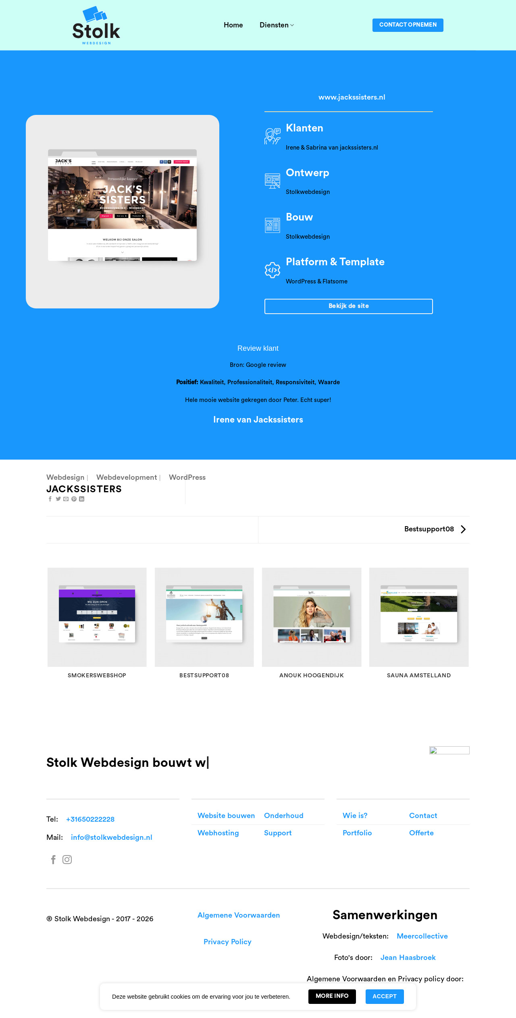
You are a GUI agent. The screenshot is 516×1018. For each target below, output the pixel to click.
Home (233, 25)
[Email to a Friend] (66, 499)
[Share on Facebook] (50, 499)
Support (278, 833)
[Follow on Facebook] (53, 860)
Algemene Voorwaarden (239, 915)
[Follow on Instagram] (67, 860)
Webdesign (65, 477)
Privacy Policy (228, 942)
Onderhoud (284, 816)
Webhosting (218, 833)
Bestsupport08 (435, 529)
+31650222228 (90, 819)
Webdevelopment (126, 477)
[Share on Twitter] (58, 499)
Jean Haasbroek (408, 958)
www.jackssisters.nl (351, 97)
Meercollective (422, 936)
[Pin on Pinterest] (74, 499)
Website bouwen (226, 816)
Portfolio (357, 833)
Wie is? (355, 816)
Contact (423, 816)
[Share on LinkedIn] (81, 499)
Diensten (277, 25)
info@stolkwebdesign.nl (111, 837)
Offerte (421, 833)
